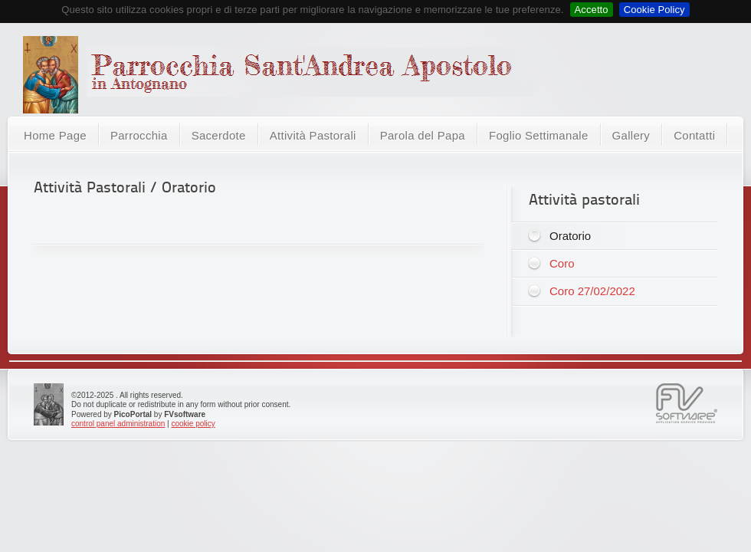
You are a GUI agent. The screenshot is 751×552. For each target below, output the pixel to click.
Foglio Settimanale (539, 135)
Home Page (55, 135)
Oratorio (570, 235)
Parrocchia (139, 135)
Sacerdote (219, 135)
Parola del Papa (422, 135)
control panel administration (118, 423)
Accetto (591, 9)
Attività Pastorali (313, 135)
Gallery (631, 135)
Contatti (694, 135)
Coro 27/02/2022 (592, 290)
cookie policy (193, 423)
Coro (562, 263)
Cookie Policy (654, 9)
